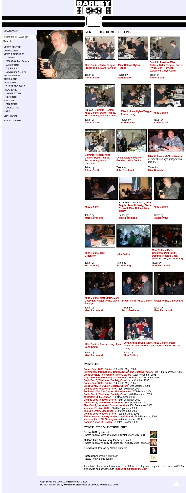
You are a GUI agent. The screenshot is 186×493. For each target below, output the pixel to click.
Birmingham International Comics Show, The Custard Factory (118, 372)
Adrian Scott (92, 77)
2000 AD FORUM (12, 120)
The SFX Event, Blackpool (98, 411)
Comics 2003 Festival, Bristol (100, 399)
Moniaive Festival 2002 (96, 408)
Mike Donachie (156, 170)
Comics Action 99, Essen (98, 422)
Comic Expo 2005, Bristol (98, 383)
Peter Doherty (135, 205)
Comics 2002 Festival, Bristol (100, 413)
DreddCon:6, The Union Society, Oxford (106, 380)
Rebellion (73, 481)
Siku (141, 202)
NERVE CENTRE (12, 47)
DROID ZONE (10, 79)
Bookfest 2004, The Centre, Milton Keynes (107, 391)
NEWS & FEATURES (14, 54)
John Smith (91, 347)
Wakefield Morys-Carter (163, 70)
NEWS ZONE (11, 31)
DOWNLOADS (11, 50)
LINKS (7, 111)
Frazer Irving (92, 68)
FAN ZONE (9, 100)
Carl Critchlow (95, 254)
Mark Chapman (162, 251)
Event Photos (12, 65)
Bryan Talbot (145, 342)
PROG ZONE (10, 90)
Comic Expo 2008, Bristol (98, 369)
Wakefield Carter (72, 484)
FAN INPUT (11, 104)
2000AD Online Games (17, 61)
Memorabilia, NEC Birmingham (101, 419)
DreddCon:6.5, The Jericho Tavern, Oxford (107, 374)
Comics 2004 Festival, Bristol (100, 388)
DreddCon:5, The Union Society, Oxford (106, 386)
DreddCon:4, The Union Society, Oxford (106, 394)
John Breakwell (125, 170)
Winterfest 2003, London (97, 397)
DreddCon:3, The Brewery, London (103, 402)
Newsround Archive (16, 72)
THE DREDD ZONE (15, 86)
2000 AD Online (99, 484)
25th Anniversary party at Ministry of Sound (108, 416)
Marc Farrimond (94, 218)
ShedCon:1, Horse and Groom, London (106, 405)
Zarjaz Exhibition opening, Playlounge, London (110, 377)
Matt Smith (170, 253)
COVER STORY (13, 93)
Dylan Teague (107, 65)
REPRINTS (11, 97)
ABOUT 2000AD (12, 75)
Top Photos (11, 68)
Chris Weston (175, 156)
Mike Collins (92, 65)
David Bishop (159, 258)
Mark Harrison (108, 68)
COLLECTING (13, 107)
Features (10, 57)
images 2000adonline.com (131, 469)
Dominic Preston (159, 62)
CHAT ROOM (10, 116)
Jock (174, 255)
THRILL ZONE (11, 82)
